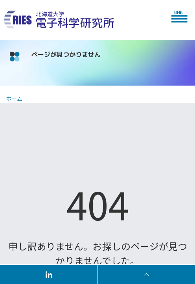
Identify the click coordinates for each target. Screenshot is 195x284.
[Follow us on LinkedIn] (49, 274)
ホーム (14, 99)
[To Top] (146, 274)
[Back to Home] (59, 20)
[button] (181, 16)
